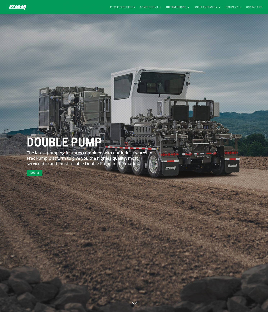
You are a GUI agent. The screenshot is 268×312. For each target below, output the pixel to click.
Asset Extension (205, 7)
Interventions (176, 7)
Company (232, 7)
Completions (149, 7)
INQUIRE (34, 172)
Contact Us (254, 7)
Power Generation (122, 7)
